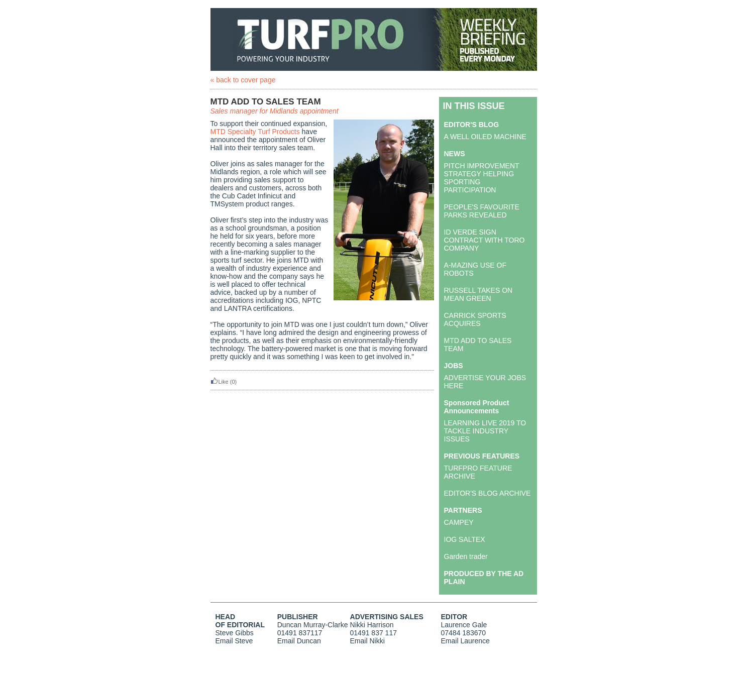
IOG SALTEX (464, 539)
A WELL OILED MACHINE (485, 137)
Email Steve (234, 641)
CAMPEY (459, 522)
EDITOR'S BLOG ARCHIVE (487, 493)
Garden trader (466, 556)
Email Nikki (367, 641)
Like (219, 382)
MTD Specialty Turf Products (255, 132)
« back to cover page (243, 80)
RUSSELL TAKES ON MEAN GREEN (478, 294)
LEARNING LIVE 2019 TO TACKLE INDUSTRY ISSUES (485, 431)
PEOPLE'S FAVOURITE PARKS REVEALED (481, 211)
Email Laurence (465, 641)
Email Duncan (299, 641)
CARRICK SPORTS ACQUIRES (475, 319)
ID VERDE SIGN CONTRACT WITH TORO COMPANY (484, 240)
